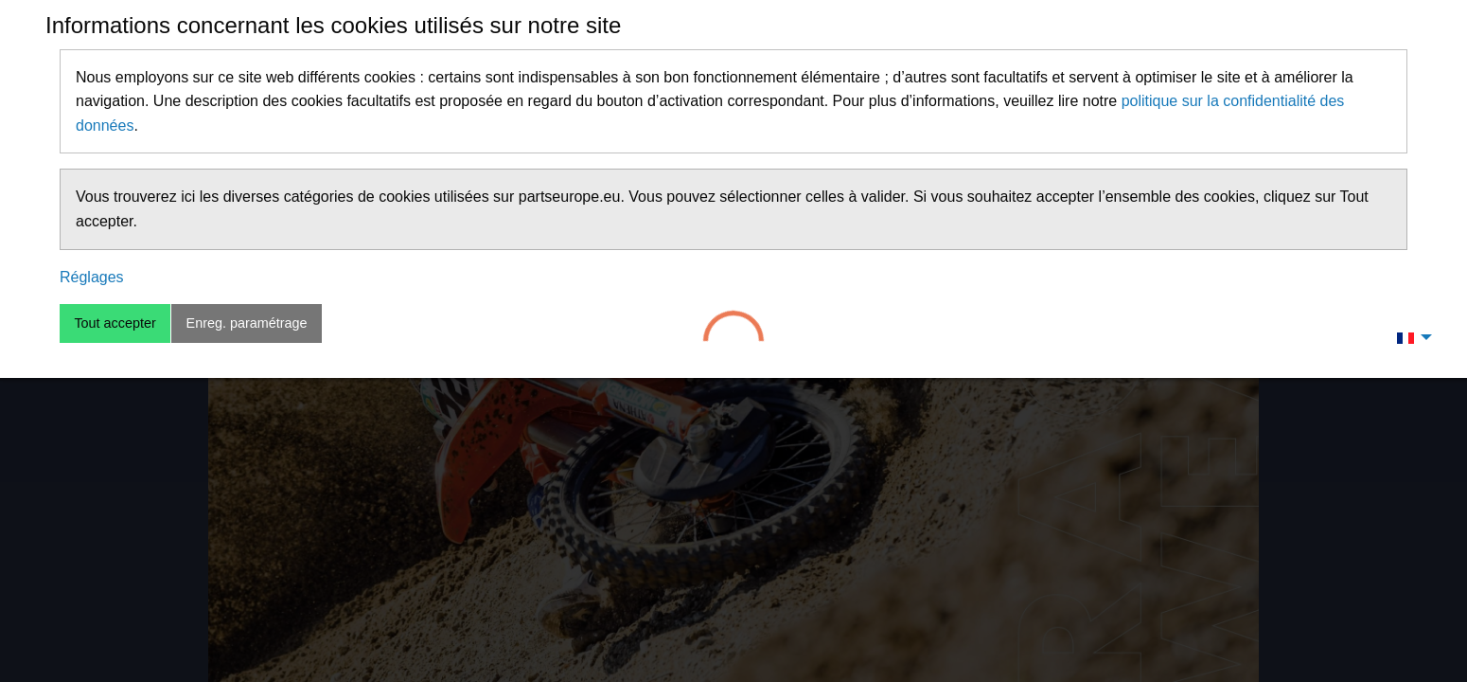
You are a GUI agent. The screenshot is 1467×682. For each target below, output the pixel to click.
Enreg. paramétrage (247, 323)
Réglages (92, 277)
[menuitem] (1409, 337)
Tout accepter (114, 323)
